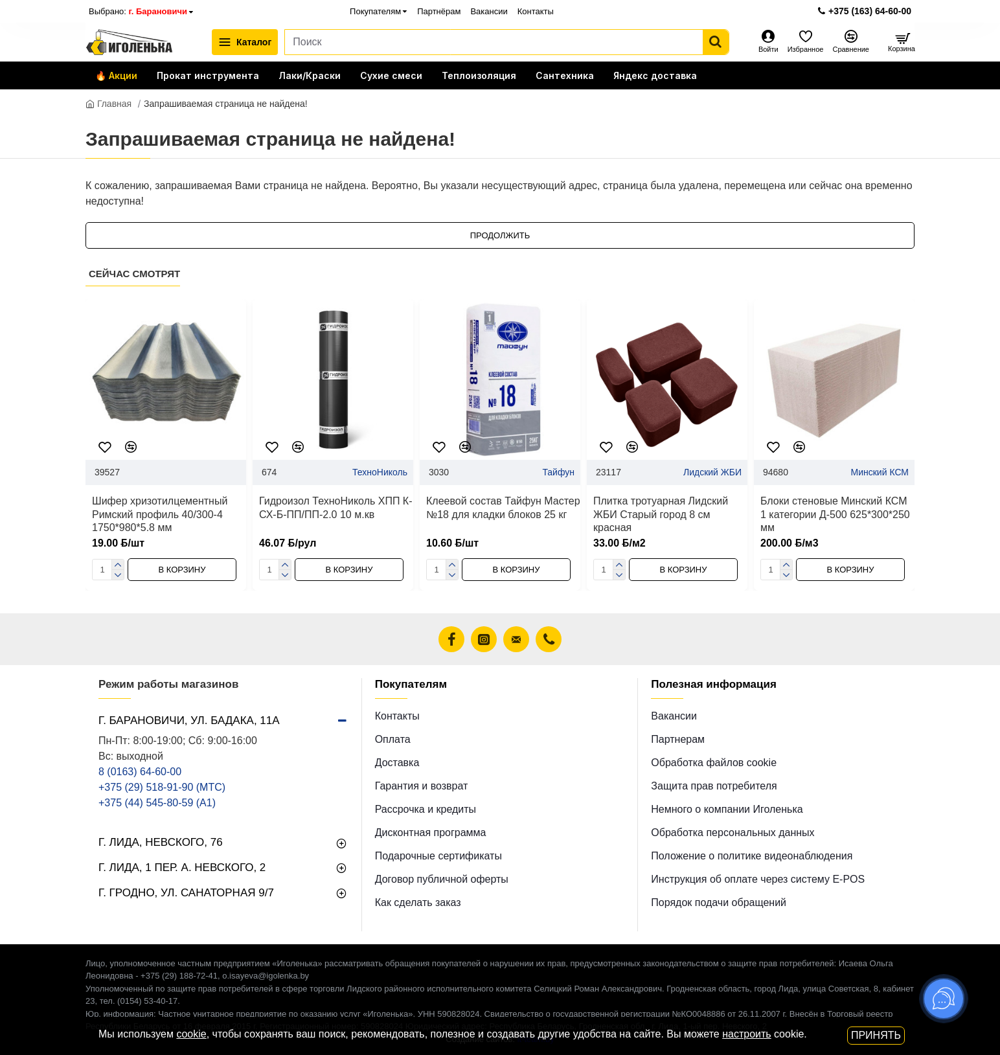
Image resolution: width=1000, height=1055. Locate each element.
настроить (746, 1033)
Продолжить (500, 235)
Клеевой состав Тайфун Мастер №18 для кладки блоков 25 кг (503, 507)
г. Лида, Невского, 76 (160, 842)
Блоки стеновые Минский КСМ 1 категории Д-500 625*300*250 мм (835, 514)
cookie (191, 1033)
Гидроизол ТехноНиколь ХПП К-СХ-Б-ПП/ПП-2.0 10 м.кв (336, 507)
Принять (876, 1035)
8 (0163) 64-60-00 (139, 771)
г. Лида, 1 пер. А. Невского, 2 (182, 867)
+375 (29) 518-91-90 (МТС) (161, 787)
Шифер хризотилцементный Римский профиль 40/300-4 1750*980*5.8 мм (159, 514)
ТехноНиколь (379, 472)
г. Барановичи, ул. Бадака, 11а (189, 720)
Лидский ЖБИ (712, 472)
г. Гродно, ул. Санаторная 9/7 (186, 893)
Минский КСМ (880, 472)
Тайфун (558, 472)
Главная (108, 103)
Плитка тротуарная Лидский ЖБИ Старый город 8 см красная (660, 514)
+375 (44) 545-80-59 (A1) (157, 802)
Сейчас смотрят (134, 273)
